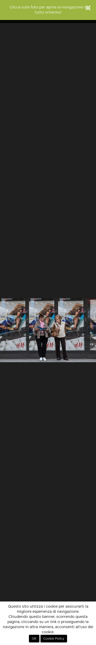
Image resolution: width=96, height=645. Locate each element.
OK (34, 638)
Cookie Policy (53, 638)
